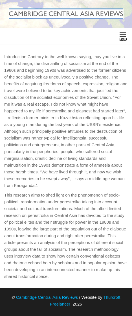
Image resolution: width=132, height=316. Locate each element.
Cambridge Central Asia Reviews (47, 297)
